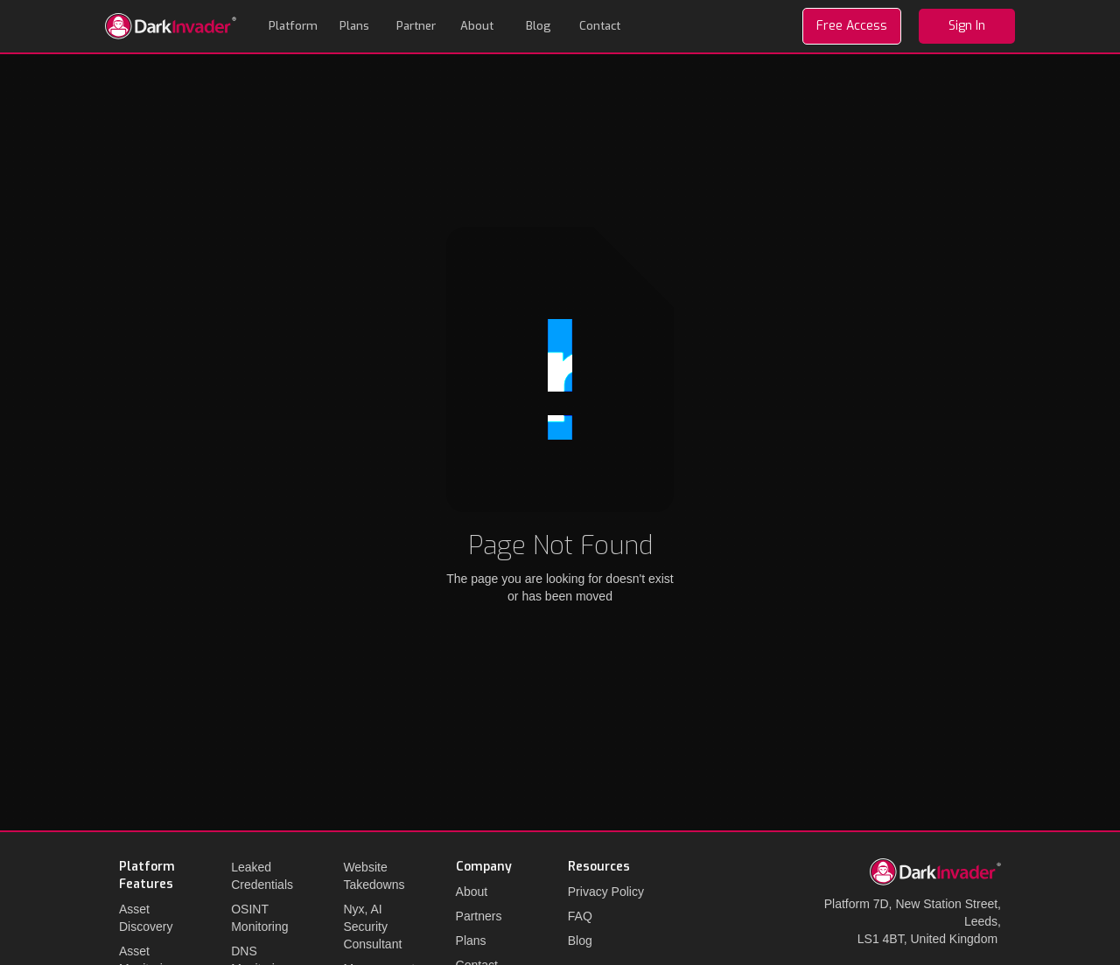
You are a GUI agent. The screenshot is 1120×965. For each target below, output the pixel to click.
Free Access (851, 25)
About (477, 25)
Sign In (966, 25)
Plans (354, 25)
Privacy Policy (606, 892)
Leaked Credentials (262, 876)
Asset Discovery (145, 918)
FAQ (580, 916)
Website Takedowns (373, 876)
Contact (599, 25)
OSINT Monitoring (259, 918)
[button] (293, 26)
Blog (538, 25)
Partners (479, 916)
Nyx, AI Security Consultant (372, 926)
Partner (416, 25)
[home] (170, 26)
